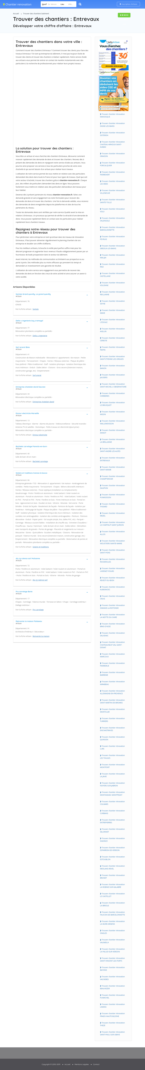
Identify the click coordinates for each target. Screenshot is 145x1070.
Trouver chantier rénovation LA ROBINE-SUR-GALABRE (112, 885)
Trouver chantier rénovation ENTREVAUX (112, 459)
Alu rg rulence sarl (40, 580)
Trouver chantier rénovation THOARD (112, 505)
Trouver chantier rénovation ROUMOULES (112, 560)
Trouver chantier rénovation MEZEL (112, 514)
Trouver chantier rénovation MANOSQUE (112, 115)
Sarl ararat (37, 375)
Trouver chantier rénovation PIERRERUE (112, 664)
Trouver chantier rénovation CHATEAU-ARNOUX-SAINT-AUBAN (112, 144)
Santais (36, 309)
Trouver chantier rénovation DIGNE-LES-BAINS (112, 124)
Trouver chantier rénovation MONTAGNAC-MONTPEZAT (112, 793)
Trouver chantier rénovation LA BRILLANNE (112, 440)
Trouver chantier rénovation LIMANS (112, 1005)
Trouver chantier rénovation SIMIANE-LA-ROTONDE (112, 606)
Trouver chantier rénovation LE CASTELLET (112, 894)
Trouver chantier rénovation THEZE (112, 1024)
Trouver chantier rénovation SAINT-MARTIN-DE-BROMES (112, 701)
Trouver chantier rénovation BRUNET (112, 876)
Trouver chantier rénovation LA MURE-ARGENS (112, 922)
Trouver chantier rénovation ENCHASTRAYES (112, 729)
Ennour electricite (40, 435)
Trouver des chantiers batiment (36, 13)
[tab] (52, 295)
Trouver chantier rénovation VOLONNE (112, 283)
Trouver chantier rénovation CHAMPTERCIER (112, 477)
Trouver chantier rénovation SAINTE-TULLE (112, 200)
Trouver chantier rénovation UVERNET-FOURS (112, 569)
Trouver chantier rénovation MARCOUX (112, 655)
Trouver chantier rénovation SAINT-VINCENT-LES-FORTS (112, 959)
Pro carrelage (38, 609)
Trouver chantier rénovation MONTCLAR (112, 710)
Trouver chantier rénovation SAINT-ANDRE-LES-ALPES (112, 449)
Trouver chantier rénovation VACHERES (112, 977)
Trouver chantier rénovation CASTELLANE (112, 274)
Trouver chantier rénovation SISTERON (112, 133)
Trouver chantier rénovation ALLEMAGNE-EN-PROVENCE (112, 692)
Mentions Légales (82, 1064)
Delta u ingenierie (40, 335)
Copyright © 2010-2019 (51, 1064)
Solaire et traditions (41, 547)
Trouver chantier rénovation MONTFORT (112, 765)
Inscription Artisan (128, 4)
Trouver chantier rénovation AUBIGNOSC (112, 588)
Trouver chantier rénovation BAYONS (112, 968)
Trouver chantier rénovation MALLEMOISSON (112, 422)
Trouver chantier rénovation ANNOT (112, 431)
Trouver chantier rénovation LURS (112, 747)
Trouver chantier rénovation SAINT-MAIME (112, 468)
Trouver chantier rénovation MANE (112, 311)
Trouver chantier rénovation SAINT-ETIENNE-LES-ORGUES (112, 357)
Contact (96, 1064)
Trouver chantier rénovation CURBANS (112, 811)
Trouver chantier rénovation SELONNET (112, 830)
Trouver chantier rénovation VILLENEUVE (112, 191)
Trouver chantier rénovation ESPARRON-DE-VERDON (112, 848)
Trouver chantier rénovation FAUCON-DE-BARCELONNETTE (112, 913)
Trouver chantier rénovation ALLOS (112, 532)
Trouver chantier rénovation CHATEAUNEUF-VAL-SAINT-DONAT (112, 644)
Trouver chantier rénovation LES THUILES (112, 756)
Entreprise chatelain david (43, 402)
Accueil (16, 13)
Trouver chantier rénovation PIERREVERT (112, 173)
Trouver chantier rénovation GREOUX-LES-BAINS (112, 247)
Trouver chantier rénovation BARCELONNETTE (112, 228)
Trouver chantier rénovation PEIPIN (112, 348)
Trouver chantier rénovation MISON (112, 412)
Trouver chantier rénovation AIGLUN (112, 330)
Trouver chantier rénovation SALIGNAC (112, 634)
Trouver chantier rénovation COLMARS (112, 802)
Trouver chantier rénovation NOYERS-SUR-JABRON (112, 784)
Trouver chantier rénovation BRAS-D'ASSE (112, 625)
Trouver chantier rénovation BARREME (112, 673)
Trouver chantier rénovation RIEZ (112, 265)
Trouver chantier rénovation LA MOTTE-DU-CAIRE (112, 615)
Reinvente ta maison (41, 636)
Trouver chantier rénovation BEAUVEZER (112, 987)
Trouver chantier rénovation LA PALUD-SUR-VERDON (112, 950)
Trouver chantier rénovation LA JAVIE (112, 775)
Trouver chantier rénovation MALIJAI (112, 256)
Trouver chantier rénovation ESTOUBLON (112, 858)
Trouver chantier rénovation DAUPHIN (112, 486)
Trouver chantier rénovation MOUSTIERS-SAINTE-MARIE (112, 542)
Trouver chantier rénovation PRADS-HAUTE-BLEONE (112, 1014)
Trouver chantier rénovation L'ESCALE (112, 320)
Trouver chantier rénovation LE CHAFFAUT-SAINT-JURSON (112, 523)
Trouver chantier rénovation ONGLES (112, 931)
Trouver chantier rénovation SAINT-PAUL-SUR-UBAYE (112, 1033)
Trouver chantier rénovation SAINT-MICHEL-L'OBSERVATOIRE (113, 385)
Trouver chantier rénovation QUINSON (112, 738)
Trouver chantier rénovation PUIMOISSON (112, 495)
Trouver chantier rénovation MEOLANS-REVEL (112, 867)
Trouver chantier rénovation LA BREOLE (112, 904)
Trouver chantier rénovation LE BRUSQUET (112, 403)
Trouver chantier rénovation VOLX (112, 210)
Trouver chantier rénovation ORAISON (112, 154)
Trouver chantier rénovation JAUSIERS (112, 376)
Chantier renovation (17, 4)
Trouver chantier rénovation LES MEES (112, 182)
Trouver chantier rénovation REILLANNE (112, 293)
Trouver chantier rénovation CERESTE (112, 339)
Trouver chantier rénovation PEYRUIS (112, 237)
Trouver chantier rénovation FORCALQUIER (112, 164)
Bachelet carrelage (40, 461)
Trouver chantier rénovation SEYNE (112, 302)
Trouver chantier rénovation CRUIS (112, 597)
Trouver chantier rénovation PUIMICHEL (112, 996)
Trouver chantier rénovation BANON (112, 366)
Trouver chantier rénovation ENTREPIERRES (112, 821)
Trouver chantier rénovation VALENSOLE (112, 219)
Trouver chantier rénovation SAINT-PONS (112, 551)
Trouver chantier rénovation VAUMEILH (112, 941)
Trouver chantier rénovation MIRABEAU (112, 682)
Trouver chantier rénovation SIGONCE (112, 839)
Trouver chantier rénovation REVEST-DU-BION (112, 579)
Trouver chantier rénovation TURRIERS (112, 719)
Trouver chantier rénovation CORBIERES (112, 394)
